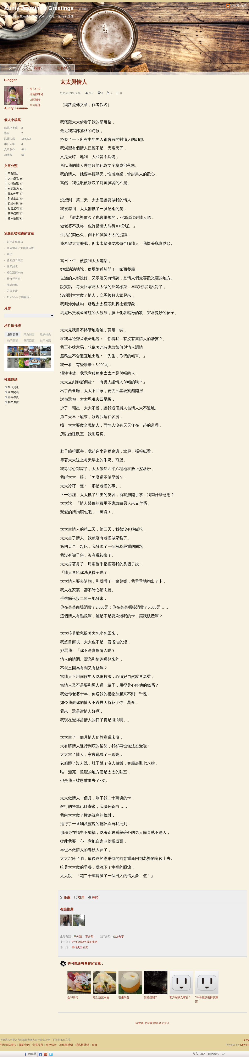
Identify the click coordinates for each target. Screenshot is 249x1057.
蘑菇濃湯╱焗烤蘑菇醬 (20, 248)
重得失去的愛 (80, 947)
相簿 (37, 68)
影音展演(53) (15, 208)
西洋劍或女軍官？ (181, 985)
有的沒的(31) (15, 188)
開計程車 (12, 284)
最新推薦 (45, 334)
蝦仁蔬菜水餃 (104, 985)
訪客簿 (62, 68)
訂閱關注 (35, 99)
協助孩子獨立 (15, 260)
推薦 (67, 897)
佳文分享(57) (15, 193)
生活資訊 (13, 387)
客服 (94, 1044)
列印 (95, 897)
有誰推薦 (66, 909)
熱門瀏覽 (12, 340)
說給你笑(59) (15, 203)
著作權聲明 (66, 1044)
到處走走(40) (15, 198)
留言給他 (35, 105)
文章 (12, 68)
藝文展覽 (13, 402)
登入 (195, 1053)
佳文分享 (118, 936)
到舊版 (83, 9)
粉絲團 (32, 1053)
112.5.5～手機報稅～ (19, 297)
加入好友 (35, 88)
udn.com (244, 1044)
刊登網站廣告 (8, 1044)
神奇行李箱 (13, 278)
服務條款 (51, 1044)
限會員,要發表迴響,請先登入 (152, 1023)
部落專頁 (13, 397)
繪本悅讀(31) (15, 218)
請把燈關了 (155, 985)
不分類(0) (13, 173)
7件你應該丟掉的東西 (85, 941)
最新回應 (29, 334)
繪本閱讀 (13, 392)
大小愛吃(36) (15, 178)
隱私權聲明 (82, 1044)
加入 (203, 1053)
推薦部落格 (36, 94)
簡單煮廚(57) (15, 213)
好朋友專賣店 (15, 241)
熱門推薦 (45, 340)
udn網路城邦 (238, 5)
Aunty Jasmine (16, 108)
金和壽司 (79, 985)
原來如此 (12, 266)
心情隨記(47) (15, 183)
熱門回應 (29, 340)
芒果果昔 (130, 985)
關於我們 (24, 1044)
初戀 (9, 254)
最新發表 (12, 334)
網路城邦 (213, 1053)
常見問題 (37, 1044)
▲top (246, 1039)
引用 (81, 897)
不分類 (78, 936)
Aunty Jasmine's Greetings (38, 8)
